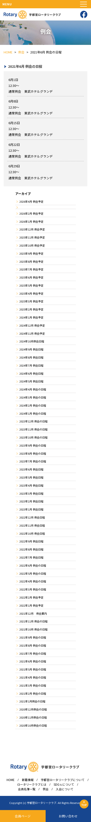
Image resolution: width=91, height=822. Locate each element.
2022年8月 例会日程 (31, 549)
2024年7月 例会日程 (31, 365)
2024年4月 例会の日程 (32, 389)
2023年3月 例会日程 (31, 493)
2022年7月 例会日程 (31, 557)
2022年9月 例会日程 (31, 541)
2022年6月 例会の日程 (32, 565)
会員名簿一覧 (26, 789)
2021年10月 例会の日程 (33, 629)
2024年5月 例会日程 (31, 381)
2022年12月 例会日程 (32, 517)
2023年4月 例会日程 (31, 485)
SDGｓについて (64, 784)
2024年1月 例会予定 (31, 317)
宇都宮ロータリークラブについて (62, 779)
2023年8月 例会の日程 (32, 453)
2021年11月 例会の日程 (33, 621)
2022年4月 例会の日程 (32, 581)
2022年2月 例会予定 (31, 597)
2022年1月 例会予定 (31, 605)
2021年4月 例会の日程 (32, 677)
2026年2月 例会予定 (31, 213)
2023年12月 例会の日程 (33, 421)
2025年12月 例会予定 (32, 229)
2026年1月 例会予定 (31, 221)
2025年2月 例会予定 (31, 309)
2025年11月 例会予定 (32, 237)
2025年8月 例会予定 (31, 261)
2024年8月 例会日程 (31, 357)
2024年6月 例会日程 (31, 373)
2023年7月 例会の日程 (32, 461)
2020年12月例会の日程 (33, 709)
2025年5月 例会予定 (31, 285)
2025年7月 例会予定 (31, 269)
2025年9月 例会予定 (31, 253)
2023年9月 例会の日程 (32, 445)
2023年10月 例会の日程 (33, 437)
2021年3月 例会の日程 (32, 685)
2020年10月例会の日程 (33, 725)
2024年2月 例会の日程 (32, 405)
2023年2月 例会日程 (31, 501)
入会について (64, 789)
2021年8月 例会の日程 (32, 645)
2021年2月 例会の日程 (32, 693)
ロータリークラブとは (31, 784)
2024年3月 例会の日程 (32, 397)
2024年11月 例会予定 (32, 333)
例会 (46, 789)
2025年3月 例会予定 (31, 301)
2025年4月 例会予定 (31, 293)
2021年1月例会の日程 (32, 701)
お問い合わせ (68, 816)
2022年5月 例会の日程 (32, 573)
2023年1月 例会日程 (31, 509)
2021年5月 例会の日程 (32, 669)
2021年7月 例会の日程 (32, 653)
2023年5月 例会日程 (31, 477)
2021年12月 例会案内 (33, 613)
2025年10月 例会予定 (32, 245)
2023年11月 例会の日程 (33, 429)
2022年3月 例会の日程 (32, 589)
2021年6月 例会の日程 (32, 661)
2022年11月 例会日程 (32, 525)
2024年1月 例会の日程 (32, 413)
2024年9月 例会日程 (31, 349)
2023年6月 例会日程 (31, 469)
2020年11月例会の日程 (33, 717)
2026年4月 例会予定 (31, 201)
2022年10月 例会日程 (32, 533)
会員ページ (23, 816)
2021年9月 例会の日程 (32, 637)
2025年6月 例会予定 (31, 277)
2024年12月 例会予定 (32, 325)
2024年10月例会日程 (31, 341)
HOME (11, 779)
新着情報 (27, 779)
